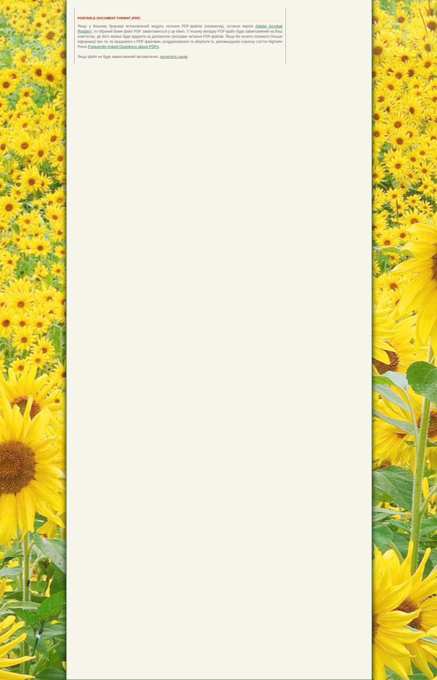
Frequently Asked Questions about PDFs (123, 46)
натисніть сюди (173, 56)
